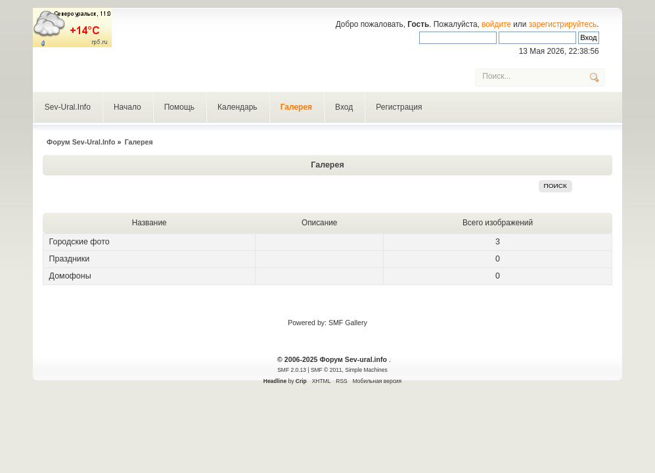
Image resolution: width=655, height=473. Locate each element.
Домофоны (70, 276)
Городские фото (79, 241)
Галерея (296, 107)
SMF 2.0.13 (291, 370)
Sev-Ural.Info (68, 107)
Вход (344, 107)
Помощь (179, 107)
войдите (496, 24)
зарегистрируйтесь (563, 24)
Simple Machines (366, 370)
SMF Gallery (347, 323)
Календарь (237, 107)
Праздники (69, 258)
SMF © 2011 (326, 370)
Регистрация (399, 107)
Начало (127, 107)
